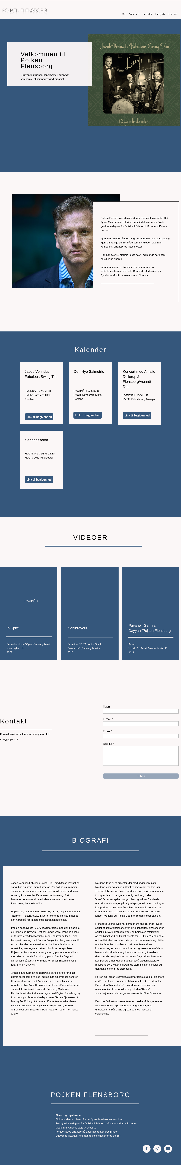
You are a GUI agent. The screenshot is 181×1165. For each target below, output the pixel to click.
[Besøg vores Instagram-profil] (157, 1149)
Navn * (107, 706)
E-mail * (108, 719)
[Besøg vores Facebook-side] (147, 1149)
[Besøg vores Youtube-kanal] (168, 1149)
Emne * (107, 731)
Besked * (108, 743)
